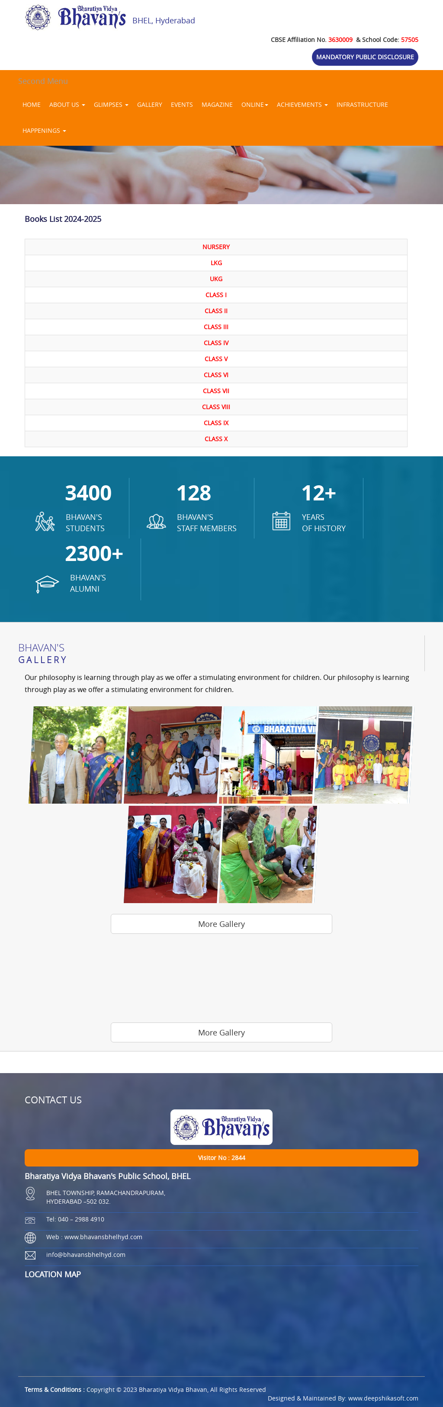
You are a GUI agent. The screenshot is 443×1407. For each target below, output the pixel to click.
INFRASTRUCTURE (362, 104)
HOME (31, 104)
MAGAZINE (217, 104)
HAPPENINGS (44, 130)
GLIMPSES (111, 104)
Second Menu (43, 81)
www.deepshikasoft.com (383, 1398)
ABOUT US (67, 104)
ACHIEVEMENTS (302, 104)
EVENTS (182, 104)
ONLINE (254, 104)
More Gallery (221, 924)
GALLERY (149, 104)
